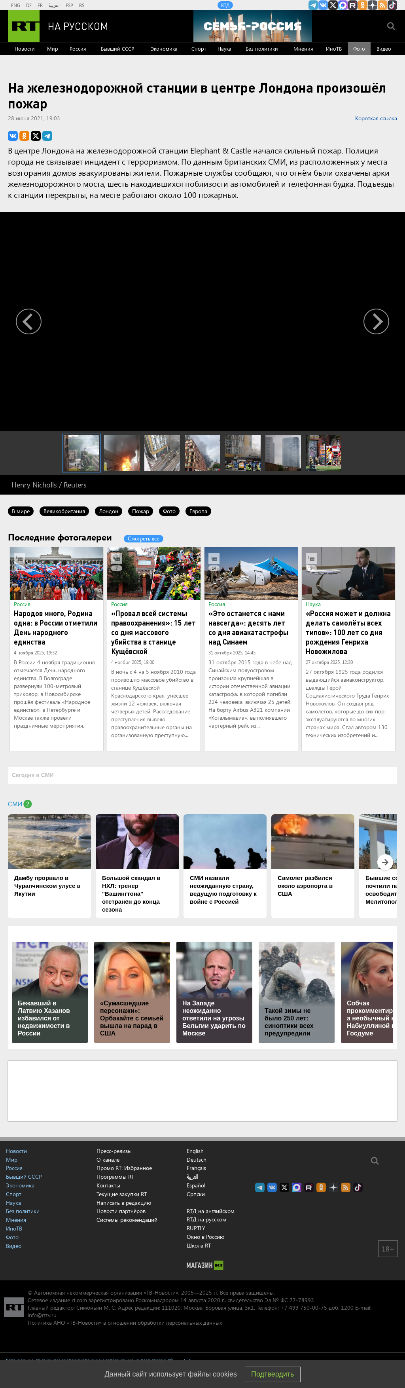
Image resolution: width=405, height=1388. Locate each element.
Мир (52, 48)
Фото (359, 48)
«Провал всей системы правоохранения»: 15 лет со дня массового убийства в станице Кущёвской (153, 632)
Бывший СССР (117, 48)
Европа (198, 511)
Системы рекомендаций (127, 1219)
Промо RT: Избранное (124, 1168)
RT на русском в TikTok (392, 5)
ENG (15, 5)
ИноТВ (334, 48)
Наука (224, 48)
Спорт (198, 48)
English (195, 1151)
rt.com (79, 1300)
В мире (21, 511)
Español (196, 1185)
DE (29, 5)
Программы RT (115, 1176)
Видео (384, 48)
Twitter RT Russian (333, 5)
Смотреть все (143, 539)
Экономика (164, 48)
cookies (225, 1374)
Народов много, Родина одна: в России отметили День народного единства (55, 627)
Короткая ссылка (376, 118)
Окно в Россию (205, 1236)
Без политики (262, 48)
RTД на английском (211, 1211)
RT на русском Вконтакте (323, 5)
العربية (54, 5)
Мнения (303, 48)
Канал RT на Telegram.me (313, 5)
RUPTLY (196, 1228)
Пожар (140, 511)
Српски (196, 1194)
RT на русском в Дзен (372, 5)
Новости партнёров (121, 1211)
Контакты (108, 1185)
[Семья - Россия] (252, 26)
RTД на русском (206, 1219)
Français (196, 1168)
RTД (225, 5)
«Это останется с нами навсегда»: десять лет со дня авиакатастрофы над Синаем (248, 627)
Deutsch (196, 1160)
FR (40, 5)
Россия (78, 48)
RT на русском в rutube (353, 5)
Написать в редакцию (124, 1202)
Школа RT (199, 1245)
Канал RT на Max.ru (343, 5)
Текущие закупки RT (122, 1194)
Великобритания (64, 511)
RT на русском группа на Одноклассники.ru (362, 5)
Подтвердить (272, 1374)
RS (81, 5)
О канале (108, 1159)
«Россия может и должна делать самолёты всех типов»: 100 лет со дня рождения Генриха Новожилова (348, 632)
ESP (69, 5)
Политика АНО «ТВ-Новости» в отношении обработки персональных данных (125, 1322)
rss (382, 5)
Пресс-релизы (114, 1151)
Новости (25, 48)
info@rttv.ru (42, 1315)
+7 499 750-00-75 (303, 1307)
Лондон (108, 511)
